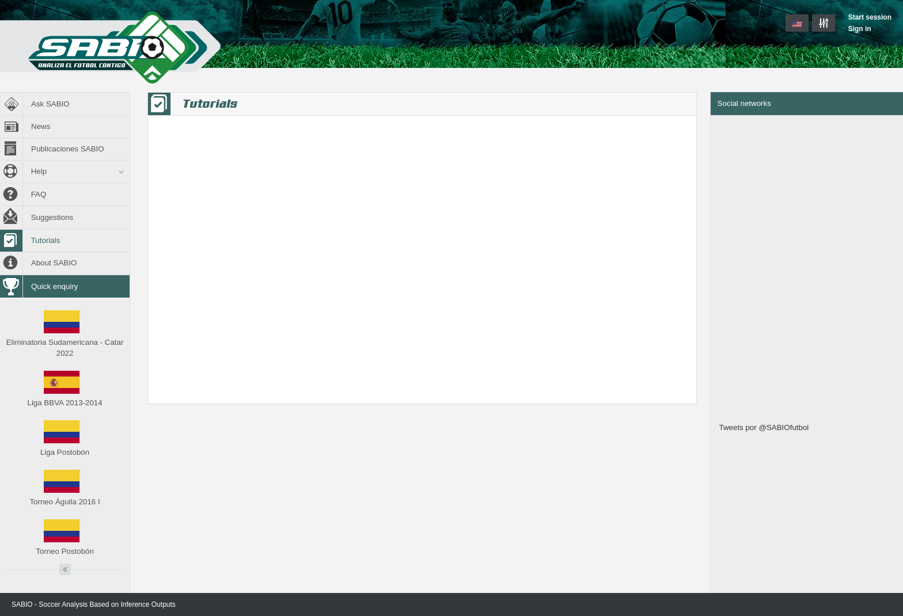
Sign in (859, 29)
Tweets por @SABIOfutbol (764, 427)
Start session (869, 17)
